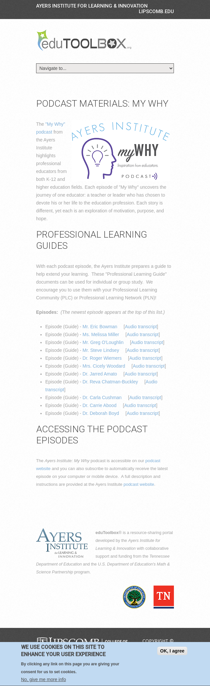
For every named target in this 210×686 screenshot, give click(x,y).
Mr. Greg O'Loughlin (103, 342)
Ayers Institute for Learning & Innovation (92, 6)
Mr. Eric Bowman (100, 326)
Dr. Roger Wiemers (102, 358)
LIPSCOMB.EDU (156, 11)
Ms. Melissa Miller (101, 334)
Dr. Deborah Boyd (101, 413)
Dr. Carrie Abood (100, 405)
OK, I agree (172, 652)
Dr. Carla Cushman (102, 397)
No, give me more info (43, 681)
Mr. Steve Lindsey (101, 350)
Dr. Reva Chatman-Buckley (110, 381)
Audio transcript (141, 326)
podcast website (138, 484)
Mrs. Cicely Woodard (104, 366)
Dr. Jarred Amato (100, 373)
